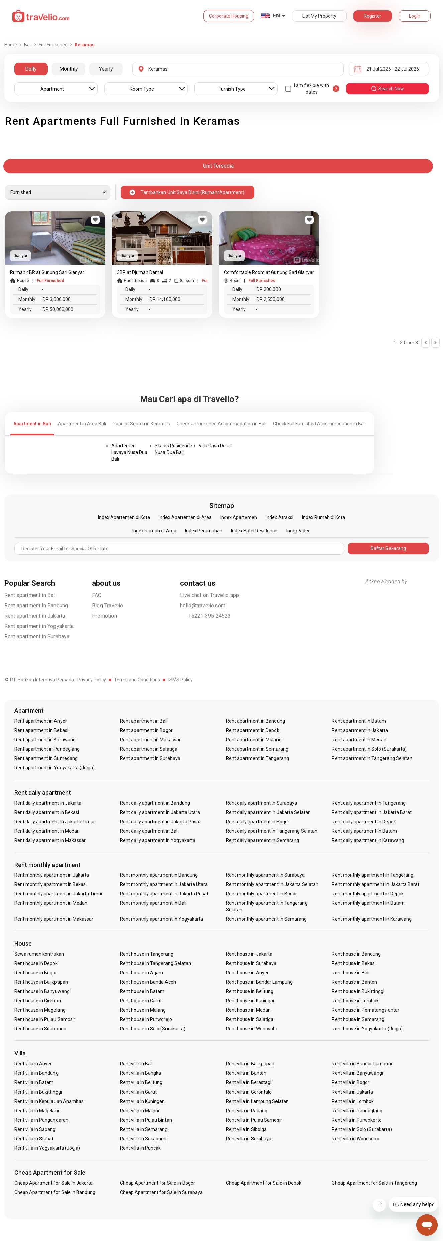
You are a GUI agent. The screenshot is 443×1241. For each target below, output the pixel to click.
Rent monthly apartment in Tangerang (372, 875)
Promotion (104, 616)
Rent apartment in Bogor (146, 730)
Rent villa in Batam (34, 1082)
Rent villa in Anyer (33, 1063)
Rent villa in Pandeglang (357, 1110)
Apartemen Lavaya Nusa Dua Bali (129, 452)
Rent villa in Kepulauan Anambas (49, 1101)
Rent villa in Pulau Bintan (146, 1120)
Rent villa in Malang (140, 1110)
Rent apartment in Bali (30, 595)
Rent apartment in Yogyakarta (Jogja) (54, 767)
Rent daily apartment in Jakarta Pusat (160, 821)
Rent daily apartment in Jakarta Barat (372, 812)
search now (387, 88)
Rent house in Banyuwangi (42, 991)
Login (414, 16)
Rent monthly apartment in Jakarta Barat (375, 884)
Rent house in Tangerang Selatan (155, 963)
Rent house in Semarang (358, 1019)
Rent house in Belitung (249, 991)
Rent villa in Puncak (140, 1148)
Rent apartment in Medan (359, 739)
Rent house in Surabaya (251, 963)
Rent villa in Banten (246, 1073)
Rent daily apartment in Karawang (368, 840)
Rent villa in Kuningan (142, 1101)
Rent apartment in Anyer (40, 721)
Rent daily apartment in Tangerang (369, 803)
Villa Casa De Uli (215, 445)
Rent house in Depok (36, 963)
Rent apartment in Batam (359, 721)
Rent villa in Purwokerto (356, 1120)
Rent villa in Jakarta (352, 1092)
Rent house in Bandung (356, 954)
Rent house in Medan (248, 1010)
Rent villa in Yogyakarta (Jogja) (47, 1148)
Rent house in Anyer (247, 972)
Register (372, 16)
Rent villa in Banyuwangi (357, 1073)
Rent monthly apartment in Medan (51, 903)
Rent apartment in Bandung (36, 605)
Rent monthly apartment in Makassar (54, 919)
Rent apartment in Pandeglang (47, 749)
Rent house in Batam (142, 991)
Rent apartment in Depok (252, 730)
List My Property (319, 16)
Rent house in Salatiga (249, 1019)
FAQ (97, 595)
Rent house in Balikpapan (41, 982)
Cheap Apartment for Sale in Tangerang (374, 1183)
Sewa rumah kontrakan (39, 954)
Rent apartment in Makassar (150, 739)
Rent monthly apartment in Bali (153, 903)
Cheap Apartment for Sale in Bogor (157, 1183)
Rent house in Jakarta (249, 954)
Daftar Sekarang (388, 548)
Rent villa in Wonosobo (355, 1138)
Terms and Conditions (137, 679)
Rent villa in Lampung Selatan (257, 1101)
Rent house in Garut (141, 1000)
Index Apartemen (238, 517)
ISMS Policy (180, 679)
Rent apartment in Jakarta (34, 616)
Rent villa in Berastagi (248, 1082)
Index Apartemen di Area (185, 517)
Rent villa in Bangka (140, 1073)
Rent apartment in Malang (254, 739)
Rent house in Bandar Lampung (259, 982)
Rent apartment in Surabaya (37, 636)
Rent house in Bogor (35, 972)
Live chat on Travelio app (209, 595)
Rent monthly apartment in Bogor (261, 893)
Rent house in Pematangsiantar (365, 1010)
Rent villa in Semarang (144, 1129)
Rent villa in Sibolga (246, 1129)
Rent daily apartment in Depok (364, 821)
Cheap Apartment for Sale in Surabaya (161, 1192)
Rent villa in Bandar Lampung (362, 1063)
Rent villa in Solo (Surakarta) (362, 1129)
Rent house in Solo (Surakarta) (152, 1028)
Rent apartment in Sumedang (46, 758)
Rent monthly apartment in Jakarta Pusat (164, 893)
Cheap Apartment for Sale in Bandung (55, 1192)
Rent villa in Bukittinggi (38, 1092)
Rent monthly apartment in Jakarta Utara (164, 884)
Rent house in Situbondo (40, 1028)
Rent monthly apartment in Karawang (372, 919)
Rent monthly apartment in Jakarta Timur (58, 893)
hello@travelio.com (203, 605)
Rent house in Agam (141, 972)
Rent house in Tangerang (146, 954)
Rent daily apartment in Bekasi (46, 812)
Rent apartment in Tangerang (257, 758)
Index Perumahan (203, 530)
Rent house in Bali (350, 972)
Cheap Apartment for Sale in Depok (264, 1183)
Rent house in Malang (143, 1010)
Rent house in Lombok (355, 1000)
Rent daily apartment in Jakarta (48, 803)
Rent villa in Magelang (37, 1110)
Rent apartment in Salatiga (148, 749)
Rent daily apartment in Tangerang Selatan (271, 831)
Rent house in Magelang (40, 1010)
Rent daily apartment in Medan (47, 831)
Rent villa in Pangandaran (41, 1120)
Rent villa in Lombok (353, 1101)
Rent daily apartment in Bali (149, 831)
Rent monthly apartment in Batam (368, 903)
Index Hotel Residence (254, 530)
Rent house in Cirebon (37, 1000)
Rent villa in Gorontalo (249, 1092)
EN (276, 16)
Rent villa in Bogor (350, 1082)
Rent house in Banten (354, 982)
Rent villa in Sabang (35, 1129)
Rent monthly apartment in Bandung (159, 875)
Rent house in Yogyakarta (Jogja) (367, 1028)
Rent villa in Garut (138, 1092)
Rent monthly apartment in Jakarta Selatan (272, 884)
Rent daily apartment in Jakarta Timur (54, 821)
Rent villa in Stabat (34, 1138)
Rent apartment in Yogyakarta (39, 626)
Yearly (106, 69)
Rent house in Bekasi (354, 963)
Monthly (68, 69)
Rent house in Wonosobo (252, 1028)
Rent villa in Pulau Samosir (254, 1120)
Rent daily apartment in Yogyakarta (157, 840)
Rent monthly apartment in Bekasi (50, 884)
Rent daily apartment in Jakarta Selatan (268, 812)
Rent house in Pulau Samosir (44, 1019)
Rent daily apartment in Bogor (257, 821)
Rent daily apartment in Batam (364, 831)
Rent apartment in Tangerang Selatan (372, 758)
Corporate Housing (228, 16)
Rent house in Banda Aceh (148, 982)
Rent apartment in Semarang (257, 749)
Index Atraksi (279, 517)
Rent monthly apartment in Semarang (266, 919)
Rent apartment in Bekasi (41, 730)
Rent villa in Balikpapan (250, 1063)
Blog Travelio (107, 605)
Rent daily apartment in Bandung (155, 803)
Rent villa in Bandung (36, 1073)
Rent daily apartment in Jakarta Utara (160, 812)
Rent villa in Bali (136, 1063)
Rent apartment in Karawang (45, 739)
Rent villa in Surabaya (248, 1138)
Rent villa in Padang (246, 1110)
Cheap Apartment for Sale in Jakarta (53, 1183)
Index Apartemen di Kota (124, 517)
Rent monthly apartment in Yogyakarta (161, 919)
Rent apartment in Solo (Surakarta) (369, 749)
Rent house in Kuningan (251, 1000)
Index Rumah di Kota (323, 517)
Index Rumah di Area (154, 530)
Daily (31, 69)
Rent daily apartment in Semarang (262, 840)
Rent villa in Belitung (141, 1082)
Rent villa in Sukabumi (143, 1138)
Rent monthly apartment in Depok (368, 893)
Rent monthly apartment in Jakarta (51, 875)
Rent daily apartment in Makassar (50, 840)
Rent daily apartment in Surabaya (261, 803)
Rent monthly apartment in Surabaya (265, 875)
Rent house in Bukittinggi (358, 991)
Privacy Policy (91, 679)
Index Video (298, 530)
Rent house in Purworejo (146, 1019)
